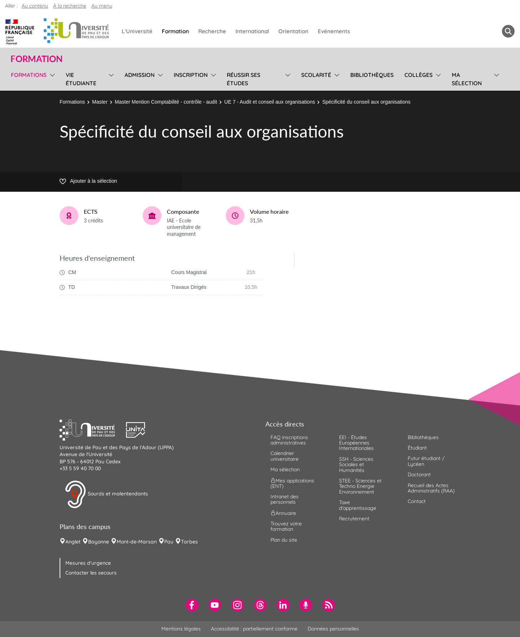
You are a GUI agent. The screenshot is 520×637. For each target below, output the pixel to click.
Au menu (101, 6)
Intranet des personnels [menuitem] (284, 499)
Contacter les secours (91, 572)
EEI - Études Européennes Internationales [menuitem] (356, 443)
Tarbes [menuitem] (189, 541)
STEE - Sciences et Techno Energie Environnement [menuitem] (360, 486)
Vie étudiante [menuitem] (81, 79)
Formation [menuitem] (175, 31)
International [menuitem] (252, 31)
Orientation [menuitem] (293, 31)
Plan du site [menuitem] (283, 540)
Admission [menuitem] (140, 75)
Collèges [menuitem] (418, 75)
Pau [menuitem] (168, 541)
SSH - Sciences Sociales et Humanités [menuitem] (356, 464)
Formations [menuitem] (29, 75)
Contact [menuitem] (417, 501)
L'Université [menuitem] (137, 31)
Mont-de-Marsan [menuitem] (137, 541)
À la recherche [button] (69, 6)
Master (100, 102)
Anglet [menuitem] (73, 541)
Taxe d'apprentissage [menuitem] (357, 505)
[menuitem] (192, 605)
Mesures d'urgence (88, 563)
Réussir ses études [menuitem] (243, 79)
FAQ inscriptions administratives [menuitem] (289, 440)
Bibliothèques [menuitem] (372, 75)
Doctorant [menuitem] (419, 474)
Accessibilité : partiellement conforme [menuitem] (254, 628)
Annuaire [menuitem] (283, 513)
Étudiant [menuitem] (417, 448)
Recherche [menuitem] (212, 31)
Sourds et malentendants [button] (106, 494)
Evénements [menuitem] (334, 31)
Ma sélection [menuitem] (467, 79)
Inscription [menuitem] (191, 75)
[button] (93, 429)
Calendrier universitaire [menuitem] (284, 456)
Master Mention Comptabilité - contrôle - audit (166, 102)
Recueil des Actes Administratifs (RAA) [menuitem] (431, 488)
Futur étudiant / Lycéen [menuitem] (426, 461)
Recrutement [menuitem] (354, 518)
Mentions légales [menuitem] (181, 628)
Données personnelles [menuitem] (333, 628)
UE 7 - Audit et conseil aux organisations (269, 102)
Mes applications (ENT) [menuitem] (292, 483)
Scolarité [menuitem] (316, 75)
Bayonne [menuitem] (98, 541)
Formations (72, 102)
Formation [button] (36, 59)
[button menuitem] (508, 31)
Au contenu (35, 6)
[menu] (51, 78)
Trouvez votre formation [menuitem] (286, 526)
